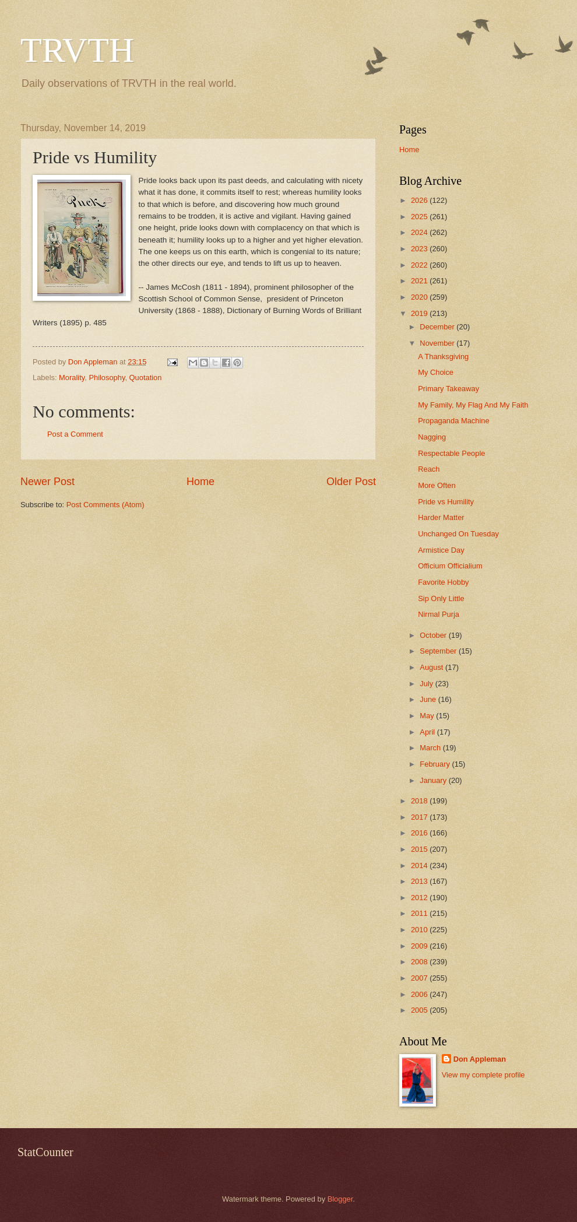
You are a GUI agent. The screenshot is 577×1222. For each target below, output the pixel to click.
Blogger (340, 1199)
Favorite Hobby (443, 582)
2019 (420, 313)
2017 (420, 817)
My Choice (435, 372)
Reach (428, 469)
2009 (420, 946)
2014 (420, 865)
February (436, 764)
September (439, 651)
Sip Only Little (441, 598)
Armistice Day (441, 550)
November (438, 343)
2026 (420, 200)
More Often (436, 485)
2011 (420, 913)
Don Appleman (479, 1059)
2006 (420, 994)
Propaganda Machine (453, 420)
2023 (420, 248)
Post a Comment (75, 434)
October (434, 635)
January (434, 780)
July (427, 683)
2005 (420, 1010)
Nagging (432, 437)
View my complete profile (483, 1074)
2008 (420, 961)
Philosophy (107, 377)
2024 (420, 232)
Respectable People (451, 453)
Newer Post (47, 481)
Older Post (351, 481)
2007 (420, 978)
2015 (420, 849)
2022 (420, 265)
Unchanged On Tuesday (458, 533)
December (438, 326)
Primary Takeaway (448, 388)
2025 (420, 216)
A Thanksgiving (443, 356)
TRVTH (77, 50)
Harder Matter (441, 517)
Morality (72, 377)
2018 (420, 800)
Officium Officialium (450, 565)
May (428, 715)
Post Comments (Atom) (105, 504)
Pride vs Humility (446, 501)
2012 (420, 897)
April (428, 732)
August (432, 667)
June (429, 699)
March (431, 747)
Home (200, 481)
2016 (420, 832)
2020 (420, 297)
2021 (420, 280)
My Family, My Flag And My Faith (473, 405)
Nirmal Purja (438, 614)
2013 (420, 881)
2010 (420, 929)
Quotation (145, 377)
